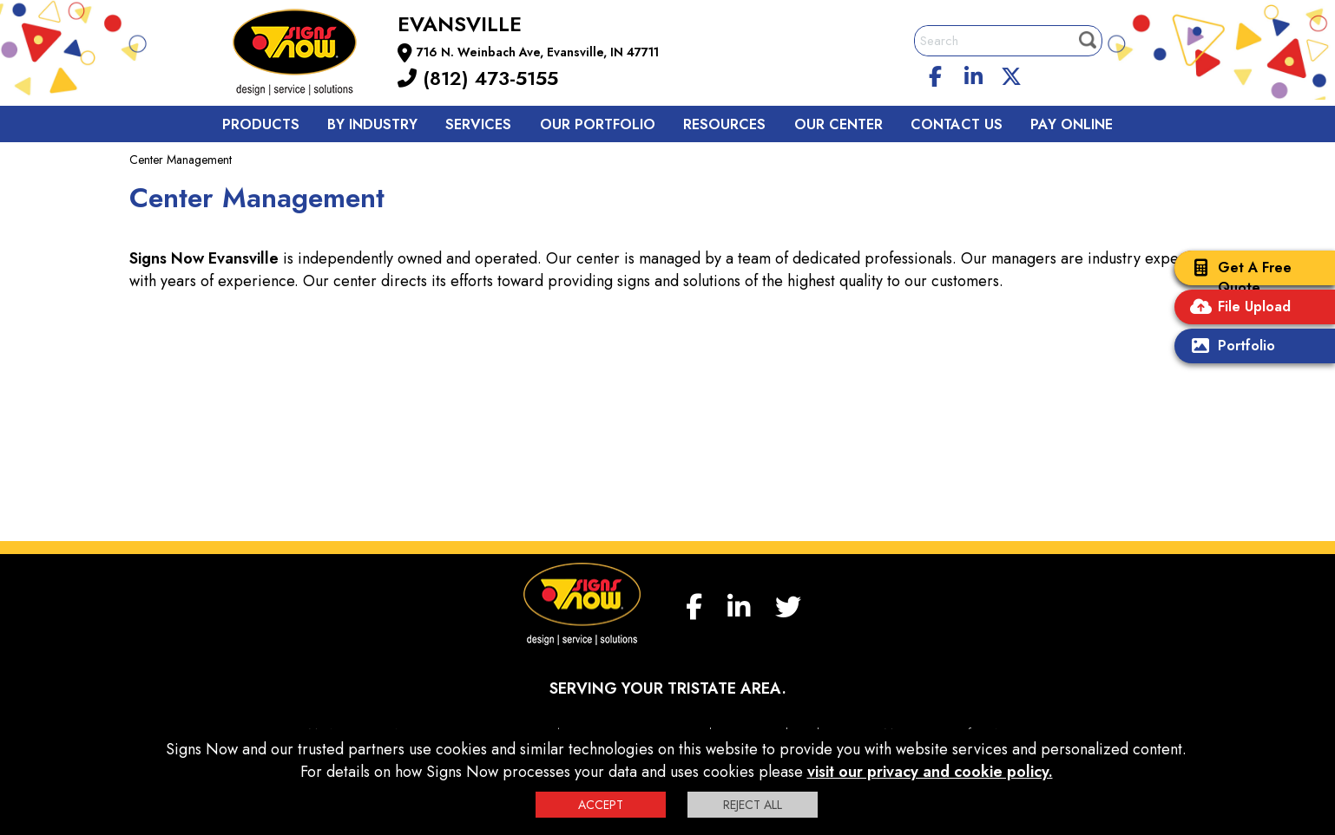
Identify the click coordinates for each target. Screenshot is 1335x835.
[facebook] (936, 74)
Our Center (838, 124)
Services (478, 124)
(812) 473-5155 (478, 78)
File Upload (1237, 308)
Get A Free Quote (1237, 277)
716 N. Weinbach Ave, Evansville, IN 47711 (538, 52)
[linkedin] (974, 74)
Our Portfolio (597, 124)
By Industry (372, 124)
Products (260, 124)
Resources (724, 124)
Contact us (957, 124)
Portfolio (1229, 347)
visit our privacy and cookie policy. (930, 771)
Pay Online (1071, 124)
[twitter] (1011, 74)
